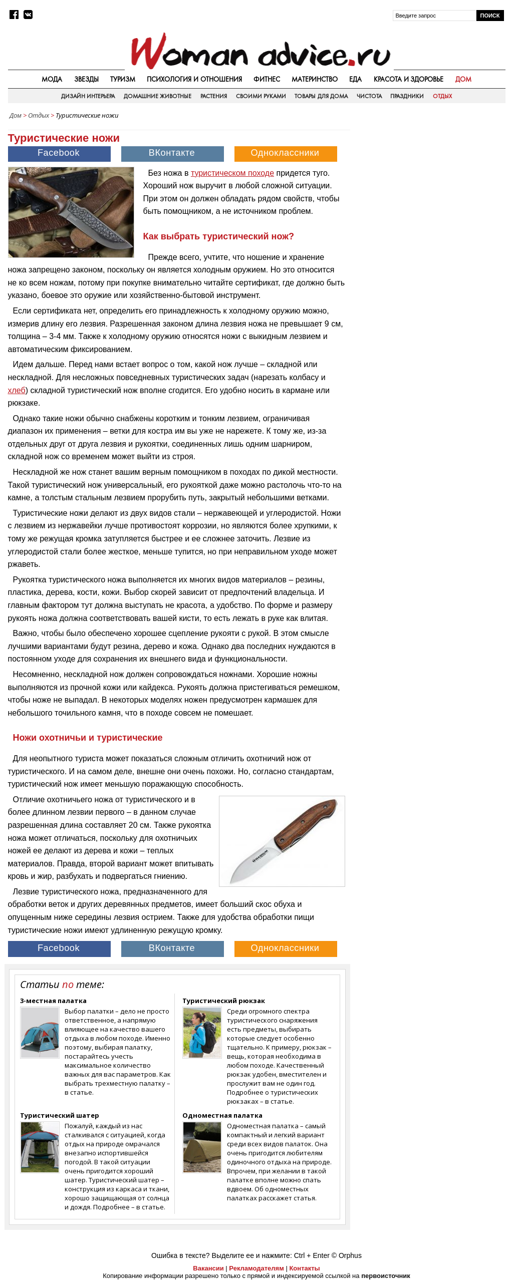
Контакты (304, 1268)
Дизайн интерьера (88, 96)
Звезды (86, 79)
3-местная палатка (53, 1000)
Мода (52, 79)
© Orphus (347, 1255)
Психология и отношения (194, 79)
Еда (355, 79)
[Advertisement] (430, 187)
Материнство (315, 79)
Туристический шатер (59, 1115)
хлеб (17, 390)
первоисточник (385, 1275)
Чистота (369, 96)
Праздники (407, 96)
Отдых (442, 96)
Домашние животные (157, 96)
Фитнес (266, 79)
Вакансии (208, 1268)
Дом (463, 79)
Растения (213, 96)
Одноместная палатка (222, 1115)
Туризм (122, 79)
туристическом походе (232, 173)
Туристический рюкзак (223, 1000)
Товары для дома (321, 96)
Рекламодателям (256, 1268)
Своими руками (261, 96)
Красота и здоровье (409, 79)
